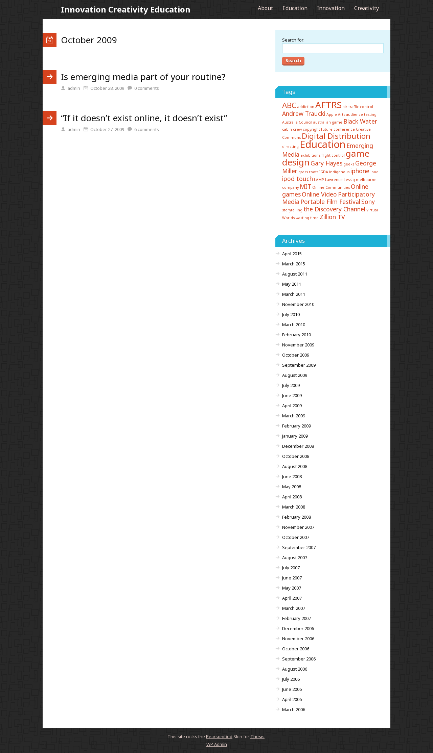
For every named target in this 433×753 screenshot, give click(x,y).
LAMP (319, 179)
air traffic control (358, 106)
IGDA (323, 172)
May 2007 (291, 588)
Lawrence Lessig (340, 179)
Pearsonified (219, 736)
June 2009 (292, 395)
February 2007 (296, 618)
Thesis (257, 736)
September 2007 (299, 547)
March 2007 (293, 608)
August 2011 (294, 274)
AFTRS (328, 105)
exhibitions (310, 155)
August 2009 (294, 375)
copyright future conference (329, 129)
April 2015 (292, 254)
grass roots (308, 172)
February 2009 (296, 426)
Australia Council (297, 122)
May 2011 (291, 284)
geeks (348, 164)
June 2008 (292, 476)
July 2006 (291, 679)
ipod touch (297, 179)
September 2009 (299, 365)
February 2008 (296, 517)
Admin (216, 744)
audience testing (361, 114)
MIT (305, 186)
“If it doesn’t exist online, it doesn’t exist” (144, 118)
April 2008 (292, 497)
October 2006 (295, 649)
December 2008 (298, 446)
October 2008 (295, 456)
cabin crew (292, 129)
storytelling (292, 210)
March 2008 (293, 507)
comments (146, 88)
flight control (333, 155)
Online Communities (331, 187)
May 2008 (291, 487)
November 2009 (298, 345)
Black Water (360, 121)
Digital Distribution (336, 136)
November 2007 (298, 527)
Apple (331, 114)
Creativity (366, 8)
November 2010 (298, 304)
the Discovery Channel (334, 209)
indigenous (339, 172)
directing (290, 146)
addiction (305, 106)
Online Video (319, 194)
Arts (341, 114)
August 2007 (294, 557)
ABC (289, 105)
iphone (359, 171)
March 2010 (293, 324)
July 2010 (291, 314)
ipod (374, 172)
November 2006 (298, 638)
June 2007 (292, 578)
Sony (368, 202)
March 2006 (293, 709)
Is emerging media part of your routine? (143, 77)
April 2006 (292, 699)
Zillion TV (332, 217)
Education (294, 8)
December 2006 (298, 628)
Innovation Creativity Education (125, 9)
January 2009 (295, 436)
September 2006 (299, 659)
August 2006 (294, 669)
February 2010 (296, 335)
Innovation (331, 8)
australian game (327, 122)
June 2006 (292, 689)
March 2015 (293, 264)
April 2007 (292, 598)
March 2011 (293, 294)
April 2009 (292, 406)
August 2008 (294, 466)
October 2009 (295, 355)
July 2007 (291, 568)
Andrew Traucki (303, 113)
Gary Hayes (326, 163)
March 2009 (293, 416)
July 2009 (291, 385)
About (265, 8)
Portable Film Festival (330, 202)
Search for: (293, 40)
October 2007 (295, 537)
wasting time (307, 217)
